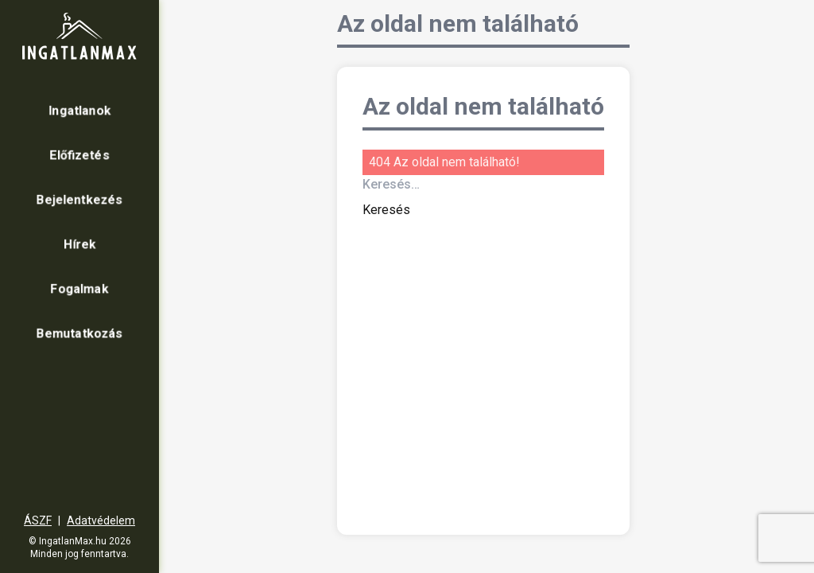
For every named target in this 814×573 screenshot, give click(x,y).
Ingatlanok (79, 110)
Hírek (80, 243)
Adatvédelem (101, 520)
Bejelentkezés (79, 199)
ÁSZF (38, 520)
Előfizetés (79, 154)
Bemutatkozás (79, 333)
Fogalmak (79, 288)
